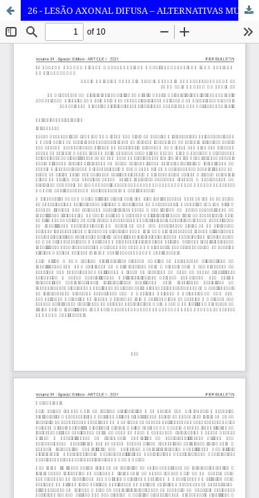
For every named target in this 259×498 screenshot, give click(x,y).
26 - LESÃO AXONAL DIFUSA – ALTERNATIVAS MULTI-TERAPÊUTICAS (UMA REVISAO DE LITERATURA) (143, 10)
